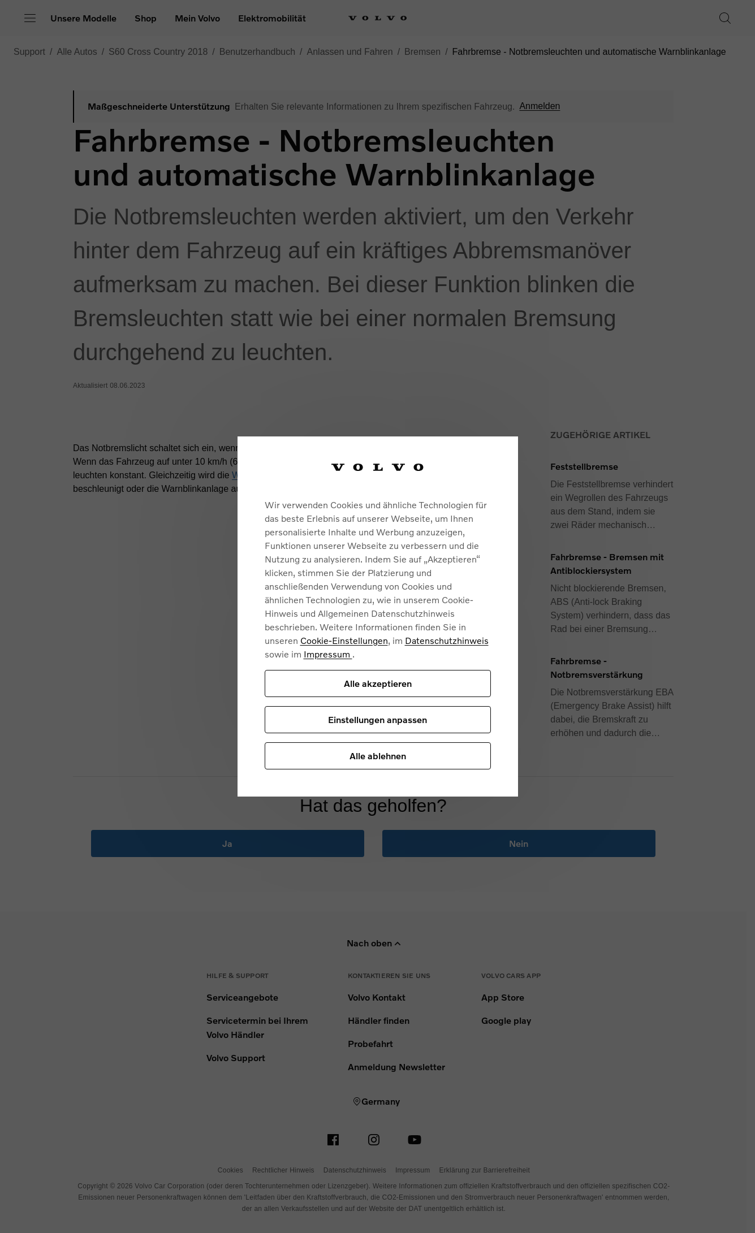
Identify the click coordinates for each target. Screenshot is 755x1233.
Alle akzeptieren (378, 683)
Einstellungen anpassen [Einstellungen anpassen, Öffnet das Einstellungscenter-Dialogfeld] (377, 719)
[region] (378, 616)
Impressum (328, 653)
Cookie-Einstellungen (344, 640)
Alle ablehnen (378, 755)
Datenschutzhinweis (447, 640)
